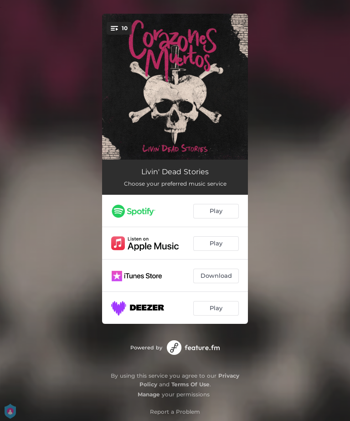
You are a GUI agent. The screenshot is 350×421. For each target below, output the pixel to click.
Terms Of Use (190, 384)
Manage (149, 394)
